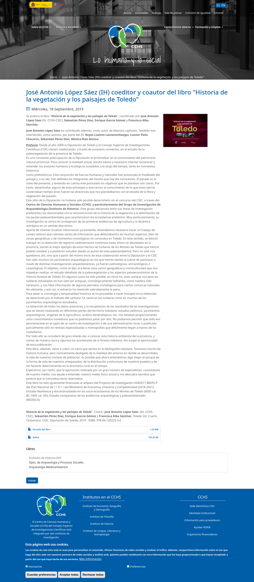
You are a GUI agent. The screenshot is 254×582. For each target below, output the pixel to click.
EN (223, 5)
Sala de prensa (173, 13)
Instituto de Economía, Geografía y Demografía (102, 507)
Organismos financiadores (202, 534)
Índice (36, 437)
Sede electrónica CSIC (202, 506)
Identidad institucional (202, 513)
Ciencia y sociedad (68, 27)
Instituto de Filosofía (102, 516)
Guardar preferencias (41, 576)
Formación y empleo (207, 27)
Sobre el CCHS (41, 27)
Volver (32, 480)
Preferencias (137, 568)
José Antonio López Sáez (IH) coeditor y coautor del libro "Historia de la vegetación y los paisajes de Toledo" (133, 77)
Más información (90, 560)
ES (218, 5)
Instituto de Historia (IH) (45, 458)
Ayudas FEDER (202, 527)
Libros (30, 449)
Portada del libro (41, 429)
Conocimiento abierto (177, 27)
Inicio (53, 77)
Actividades (141, 13)
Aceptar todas (69, 576)
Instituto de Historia (101, 523)
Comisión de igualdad (197, 13)
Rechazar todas (93, 576)
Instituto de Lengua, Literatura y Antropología (101, 532)
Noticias (156, 13)
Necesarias (35, 568)
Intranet (218, 13)
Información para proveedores (202, 520)
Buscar (128, 13)
